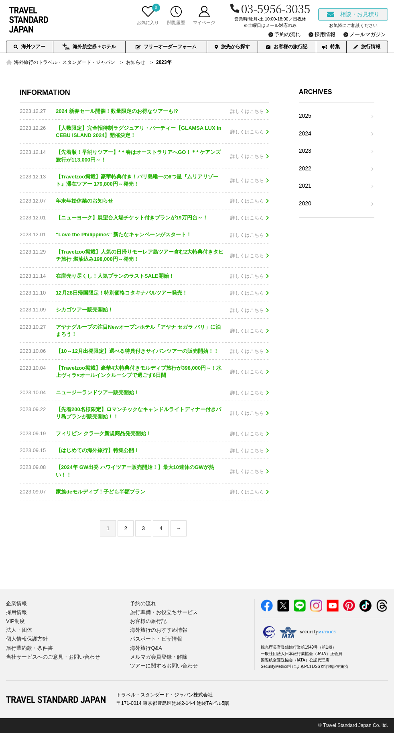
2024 (305, 133)
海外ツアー (29, 46)
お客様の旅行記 (286, 46)
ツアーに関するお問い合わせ (164, 666)
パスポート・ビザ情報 (156, 639)
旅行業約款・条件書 (29, 648)
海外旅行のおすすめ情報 (158, 630)
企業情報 (16, 603)
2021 (305, 185)
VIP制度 (15, 621)
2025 (305, 116)
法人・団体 (19, 630)
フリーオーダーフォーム (166, 46)
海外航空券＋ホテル (89, 47)
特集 (331, 46)
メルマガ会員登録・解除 (158, 657)
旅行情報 (366, 46)
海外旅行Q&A (146, 648)
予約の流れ (143, 603)
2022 (305, 168)
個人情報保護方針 (27, 639)
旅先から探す (232, 46)
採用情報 (16, 612)
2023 (305, 150)
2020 (305, 203)
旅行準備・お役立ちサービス (164, 612)
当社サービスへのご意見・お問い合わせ (53, 657)
